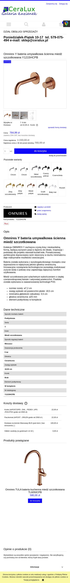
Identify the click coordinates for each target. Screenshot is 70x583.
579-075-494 (20, 571)
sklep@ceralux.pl (34, 40)
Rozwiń (62, 188)
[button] (9, 24)
